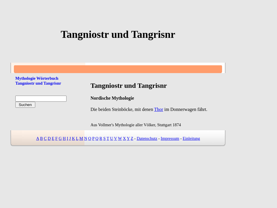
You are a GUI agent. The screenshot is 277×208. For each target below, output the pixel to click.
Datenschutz (147, 138)
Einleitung (191, 138)
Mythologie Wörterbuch (36, 78)
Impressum (170, 138)
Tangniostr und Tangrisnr (38, 83)
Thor (158, 109)
